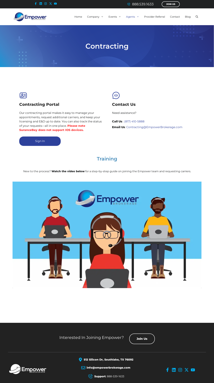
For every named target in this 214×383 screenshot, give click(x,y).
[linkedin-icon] (41, 3)
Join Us (170, 4)
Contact (175, 16)
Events (116, 17)
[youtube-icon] (56, 3)
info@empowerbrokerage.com (108, 367)
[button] (197, 17)
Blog (188, 16)
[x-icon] (51, 3)
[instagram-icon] (46, 3)
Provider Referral (154, 16)
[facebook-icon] (36, 3)
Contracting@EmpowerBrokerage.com (154, 127)
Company (96, 17)
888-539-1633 (115, 376)
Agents (134, 17)
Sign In (40, 141)
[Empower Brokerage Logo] (32, 369)
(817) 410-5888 (134, 121)
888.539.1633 (143, 4)
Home (78, 16)
